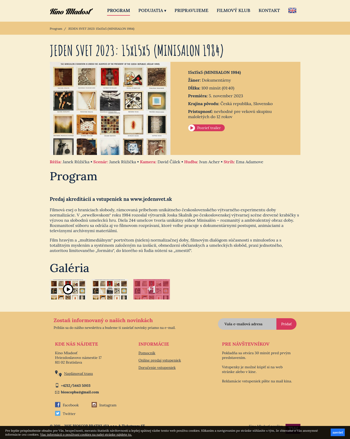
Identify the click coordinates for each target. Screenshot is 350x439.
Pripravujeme (191, 10)
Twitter (65, 413)
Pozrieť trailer (209, 127)
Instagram (104, 405)
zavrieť (338, 432)
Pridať (286, 324)
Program (118, 10)
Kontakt (269, 10)
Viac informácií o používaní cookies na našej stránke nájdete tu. (86, 434)
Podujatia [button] (152, 10)
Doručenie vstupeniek (157, 367)
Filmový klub (233, 10)
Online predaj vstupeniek (160, 360)
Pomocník (147, 353)
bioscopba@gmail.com (80, 392)
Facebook (67, 405)
